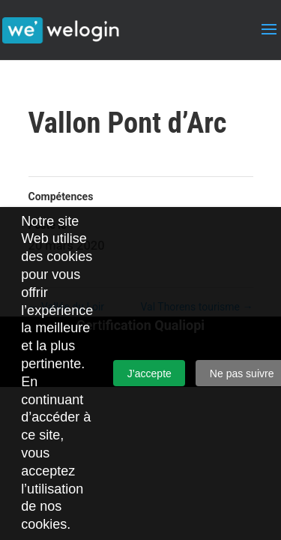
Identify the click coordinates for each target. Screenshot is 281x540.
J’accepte (149, 374)
